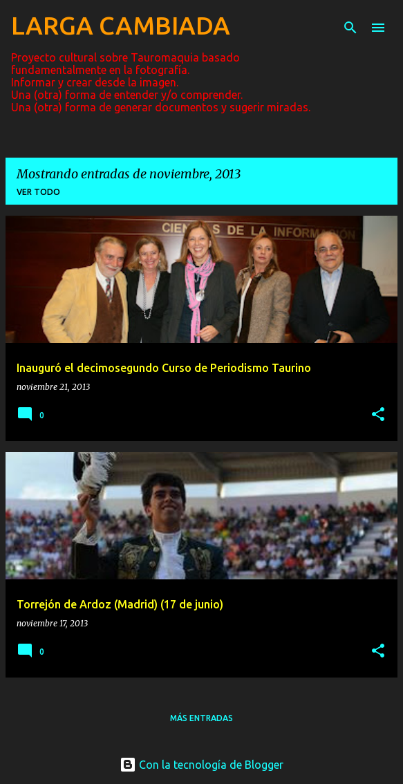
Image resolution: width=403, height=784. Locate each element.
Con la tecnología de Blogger (201, 764)
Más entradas (201, 717)
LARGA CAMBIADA (120, 25)
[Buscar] (350, 27)
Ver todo (38, 191)
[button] (378, 415)
